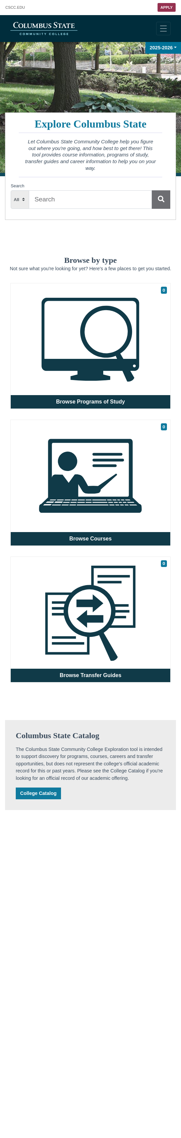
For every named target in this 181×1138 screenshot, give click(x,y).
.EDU (15, 7)
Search (17, 185)
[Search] (161, 199)
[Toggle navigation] (163, 28)
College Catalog (38, 793)
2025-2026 (161, 47)
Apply (167, 7)
